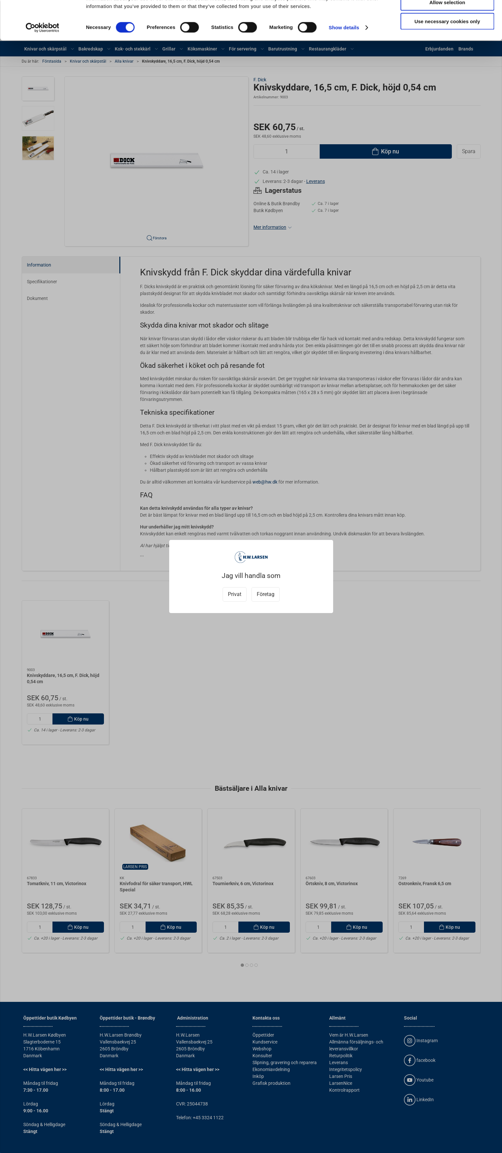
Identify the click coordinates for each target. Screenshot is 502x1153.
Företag (265, 594)
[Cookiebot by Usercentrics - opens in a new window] (42, 61)
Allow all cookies (447, 16)
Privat (234, 594)
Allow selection (447, 35)
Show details (344, 61)
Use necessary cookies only (447, 54)
